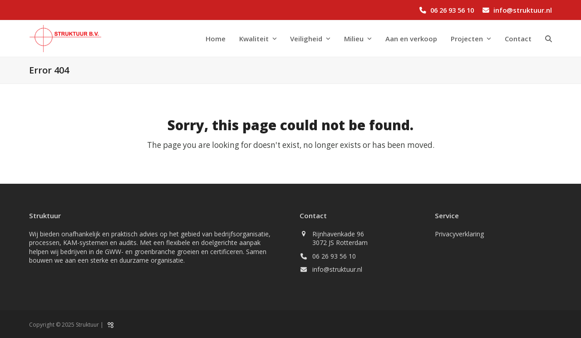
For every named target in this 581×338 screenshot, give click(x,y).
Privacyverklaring (459, 234)
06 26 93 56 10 (452, 10)
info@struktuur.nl (522, 10)
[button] (548, 38)
